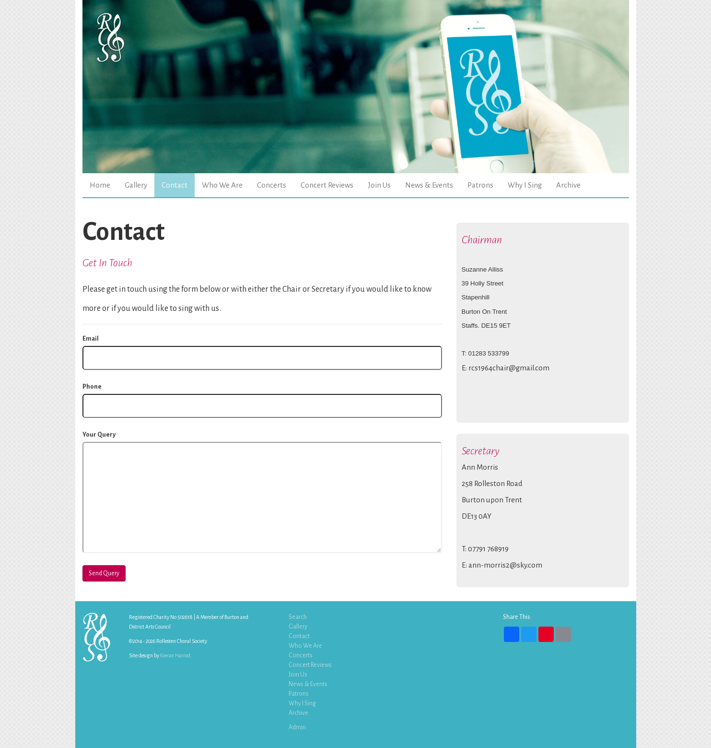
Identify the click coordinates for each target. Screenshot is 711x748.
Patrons (480, 185)
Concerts (271, 185)
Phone (92, 386)
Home (100, 185)
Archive (568, 185)
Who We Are (222, 185)
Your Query (99, 434)
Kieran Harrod (175, 655)
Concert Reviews (327, 185)
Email (90, 338)
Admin (297, 727)
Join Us (379, 185)
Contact (174, 185)
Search (298, 617)
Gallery (136, 185)
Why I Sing (525, 185)
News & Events (429, 185)
